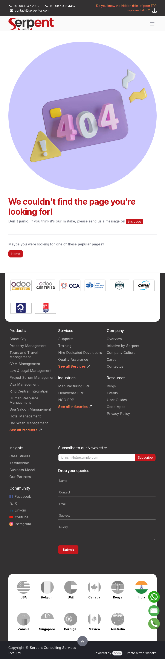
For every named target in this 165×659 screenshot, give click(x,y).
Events (112, 393)
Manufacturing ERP (74, 386)
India (141, 597)
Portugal (70, 629)
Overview (114, 339)
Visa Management (23, 384)
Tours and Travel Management (23, 354)
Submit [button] (68, 549)
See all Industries (73, 407)
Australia (118, 629)
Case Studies (19, 456)
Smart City (17, 339)
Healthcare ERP (71, 393)
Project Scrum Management (32, 377)
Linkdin (20, 510)
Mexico (94, 629)
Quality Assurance (73, 359)
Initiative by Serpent (123, 346)
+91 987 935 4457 (60, 6)
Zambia (23, 629)
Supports (65, 339)
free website (148, 653)
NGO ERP (66, 400)
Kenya (117, 597)
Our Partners (20, 477)
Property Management (27, 346)
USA (23, 597)
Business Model (22, 470)
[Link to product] (21, 286)
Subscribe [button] (145, 457)
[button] (82, 641)
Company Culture (121, 352)
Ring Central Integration (28, 391)
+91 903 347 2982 (24, 6)
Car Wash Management (28, 423)
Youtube (21, 517)
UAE (71, 597)
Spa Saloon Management (30, 409)
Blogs (111, 386)
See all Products (23, 430)
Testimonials (19, 463)
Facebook (23, 496)
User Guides (117, 400)
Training (64, 346)
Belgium (47, 597)
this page (134, 221)
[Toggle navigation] (152, 23)
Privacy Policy (118, 413)
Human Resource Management (23, 400)
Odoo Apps (116, 407)
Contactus (115, 366)
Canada (94, 597)
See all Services (72, 366)
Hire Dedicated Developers (80, 352)
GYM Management (24, 364)
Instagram (23, 524)
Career (112, 359)
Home (15, 254)
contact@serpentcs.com (29, 10)
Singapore (47, 629)
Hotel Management (25, 416)
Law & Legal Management (30, 370)
